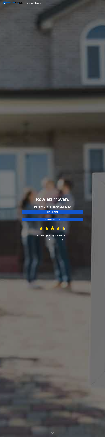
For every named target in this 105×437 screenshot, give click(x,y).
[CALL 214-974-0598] (52, 219)
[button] (52, 433)
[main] (52, 202)
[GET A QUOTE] (52, 212)
